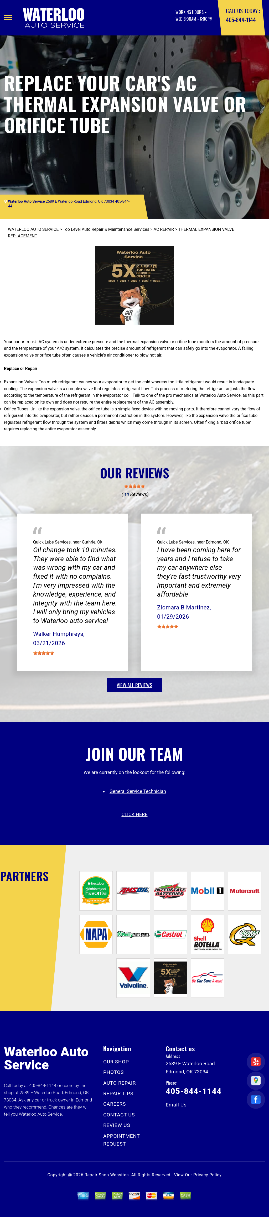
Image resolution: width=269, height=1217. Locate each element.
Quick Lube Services (52, 542)
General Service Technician (138, 791)
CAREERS (114, 1104)
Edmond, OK (217, 542)
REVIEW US (116, 1125)
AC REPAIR (164, 229)
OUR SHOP (116, 1062)
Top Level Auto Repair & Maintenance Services (106, 229)
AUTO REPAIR (119, 1083)
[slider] (134, 486)
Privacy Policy (207, 1174)
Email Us (176, 1104)
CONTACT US (119, 1115)
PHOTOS (113, 1072)
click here (134, 814)
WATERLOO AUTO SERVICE (33, 229)
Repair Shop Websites (107, 1174)
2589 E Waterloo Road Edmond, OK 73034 (80, 201)
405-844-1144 (241, 19)
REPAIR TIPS (118, 1093)
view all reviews (134, 684)
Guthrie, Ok (92, 542)
